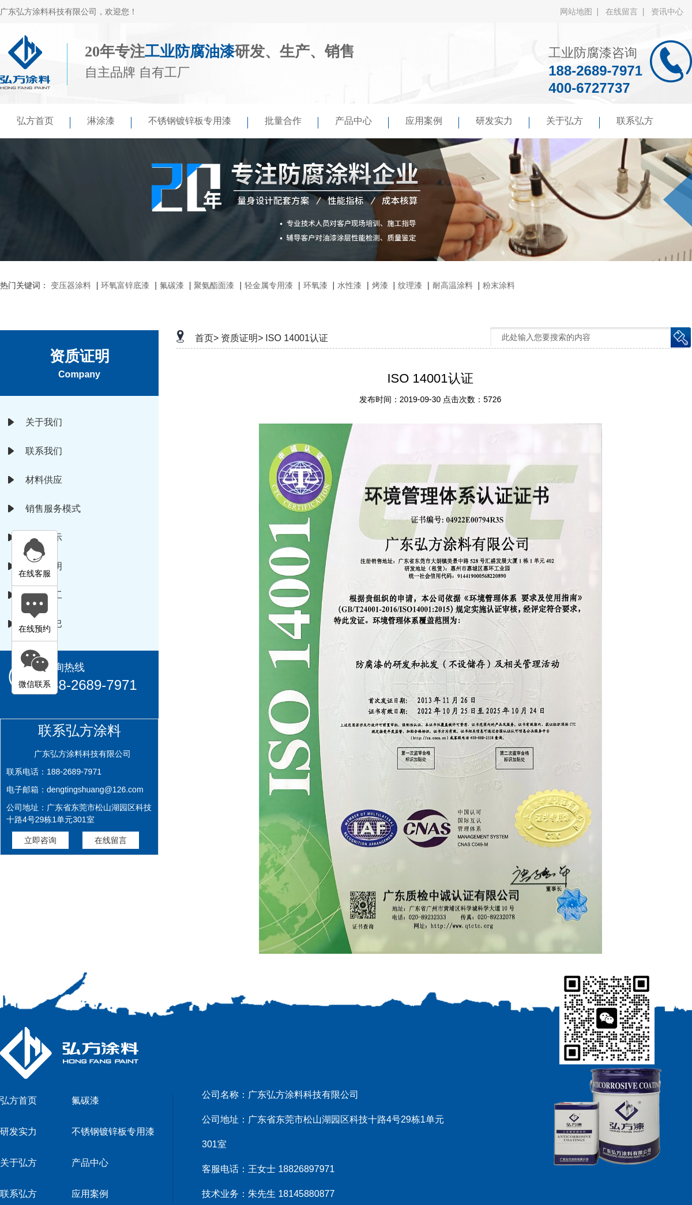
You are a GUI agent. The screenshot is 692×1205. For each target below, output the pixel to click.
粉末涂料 (499, 285)
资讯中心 (667, 11)
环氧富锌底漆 (125, 285)
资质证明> (242, 338)
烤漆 (380, 285)
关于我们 (43, 422)
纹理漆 (410, 285)
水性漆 (349, 285)
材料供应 (43, 480)
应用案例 (432, 122)
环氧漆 (315, 285)
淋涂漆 (109, 122)
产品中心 (362, 122)
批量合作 (291, 122)
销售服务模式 (53, 508)
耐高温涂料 (452, 285)
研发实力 (502, 122)
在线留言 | (627, 11)
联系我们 (43, 451)
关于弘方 (573, 122)
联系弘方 (634, 121)
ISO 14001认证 (296, 338)
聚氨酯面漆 (214, 285)
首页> (207, 338)
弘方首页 (43, 122)
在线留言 (111, 840)
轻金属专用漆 (269, 285)
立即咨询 (40, 840)
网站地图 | (581, 11)
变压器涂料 (71, 285)
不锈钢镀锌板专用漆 (198, 122)
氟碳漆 (172, 285)
